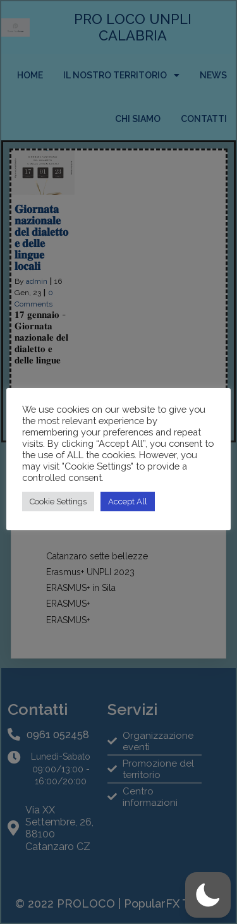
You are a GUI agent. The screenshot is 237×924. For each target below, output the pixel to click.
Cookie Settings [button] (58, 501)
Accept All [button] (127, 501)
